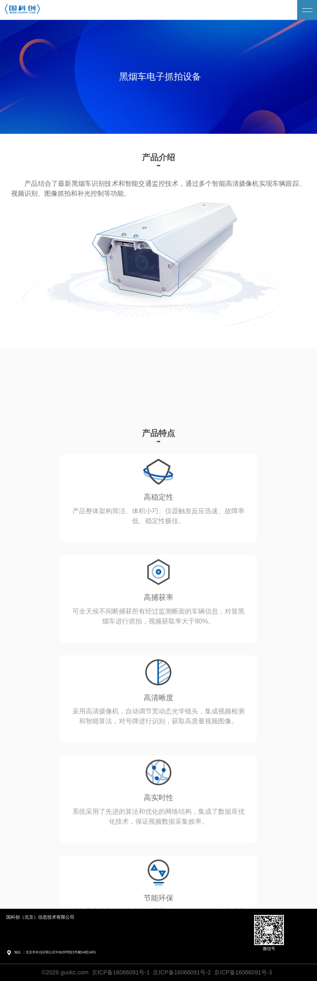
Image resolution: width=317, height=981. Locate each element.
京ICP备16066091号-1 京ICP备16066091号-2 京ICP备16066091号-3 (182, 972)
